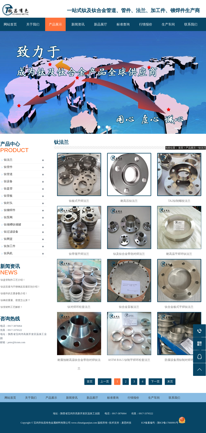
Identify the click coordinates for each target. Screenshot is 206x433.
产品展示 (55, 24)
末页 (170, 381)
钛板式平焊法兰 (79, 200)
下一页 (155, 381)
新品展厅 (100, 24)
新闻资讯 (78, 24)
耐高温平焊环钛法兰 (179, 253)
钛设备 (8, 181)
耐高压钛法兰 (129, 200)
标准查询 (123, 24)
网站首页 (10, 24)
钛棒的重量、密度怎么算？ (15, 300)
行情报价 (145, 24)
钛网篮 (8, 238)
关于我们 (32, 24)
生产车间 (168, 24)
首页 (180, 147)
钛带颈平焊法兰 (79, 253)
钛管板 (8, 195)
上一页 (104, 381)
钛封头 (8, 202)
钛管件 (8, 167)
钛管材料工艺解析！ (12, 307)
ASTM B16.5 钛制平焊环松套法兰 (129, 359)
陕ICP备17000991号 (168, 422)
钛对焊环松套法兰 (79, 306)
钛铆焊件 (9, 210)
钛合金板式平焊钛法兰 (179, 306)
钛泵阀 (8, 217)
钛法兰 (8, 159)
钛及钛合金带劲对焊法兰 (129, 253)
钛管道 (8, 174)
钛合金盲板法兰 (129, 306)
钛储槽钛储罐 (12, 224)
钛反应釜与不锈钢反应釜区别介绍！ (20, 286)
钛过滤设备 (11, 231)
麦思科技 (126, 422)
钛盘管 (8, 188)
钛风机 (8, 253)
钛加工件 (9, 246)
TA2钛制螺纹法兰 (179, 200)
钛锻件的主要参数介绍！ (14, 293)
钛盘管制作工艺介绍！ (13, 279)
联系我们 (190, 24)
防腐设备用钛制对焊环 (179, 359)
